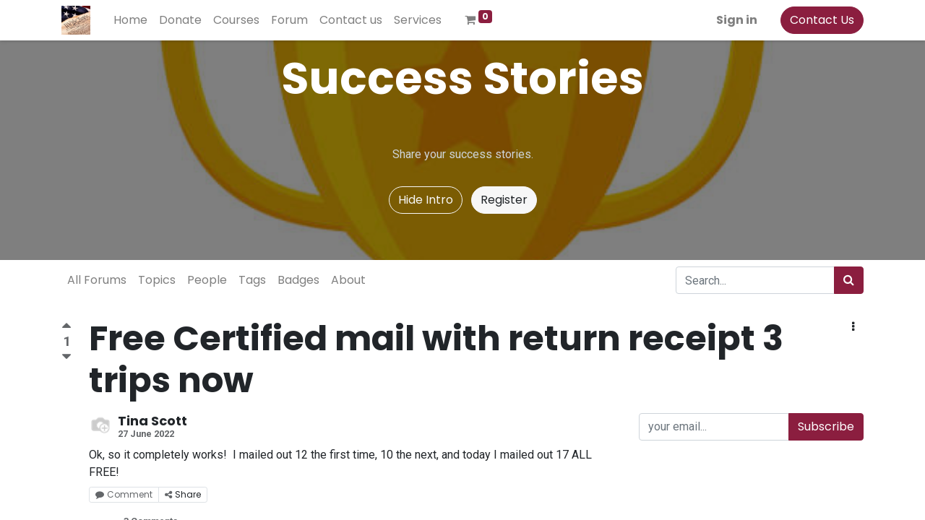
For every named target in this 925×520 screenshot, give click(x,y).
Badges (298, 280)
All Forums (96, 280)
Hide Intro (425, 199)
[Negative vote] (66, 357)
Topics (157, 280)
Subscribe (826, 426)
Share (183, 494)
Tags (252, 280)
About (348, 280)
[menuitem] (130, 20)
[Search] (849, 280)
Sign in (736, 20)
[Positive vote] (66, 327)
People (207, 280)
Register (504, 199)
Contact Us (822, 20)
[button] (853, 327)
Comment (123, 494)
